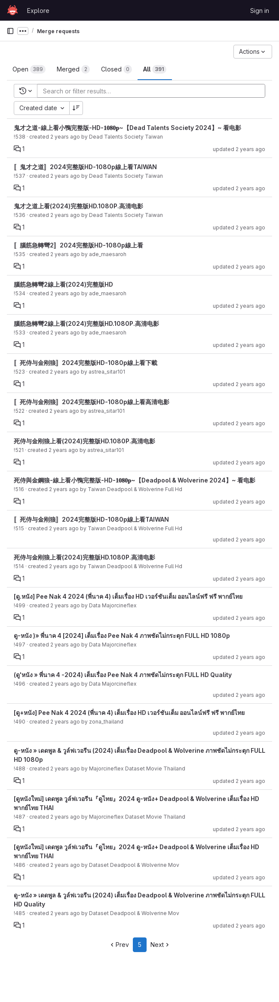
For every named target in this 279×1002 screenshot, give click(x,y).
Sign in (259, 10)
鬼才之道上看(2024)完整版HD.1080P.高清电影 (78, 206)
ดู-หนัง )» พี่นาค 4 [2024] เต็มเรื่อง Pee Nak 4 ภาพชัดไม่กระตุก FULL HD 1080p (122, 635)
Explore (38, 10)
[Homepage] (12, 10)
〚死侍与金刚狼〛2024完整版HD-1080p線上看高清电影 (91, 401)
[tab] (29, 69)
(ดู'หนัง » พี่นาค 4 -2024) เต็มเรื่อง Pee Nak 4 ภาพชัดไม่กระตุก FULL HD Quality (123, 674)
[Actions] (252, 52)
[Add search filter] (154, 90)
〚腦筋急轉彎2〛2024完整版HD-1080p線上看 (78, 245)
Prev (119, 944)
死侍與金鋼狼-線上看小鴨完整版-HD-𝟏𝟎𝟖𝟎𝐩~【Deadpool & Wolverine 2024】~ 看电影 (134, 480)
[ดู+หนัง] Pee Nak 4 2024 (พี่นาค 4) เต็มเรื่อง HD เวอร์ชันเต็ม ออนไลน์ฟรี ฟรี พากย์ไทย (129, 712)
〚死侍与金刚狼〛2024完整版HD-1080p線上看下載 (85, 362)
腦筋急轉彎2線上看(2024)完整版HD (63, 284)
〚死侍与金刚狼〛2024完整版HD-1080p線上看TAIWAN (91, 519)
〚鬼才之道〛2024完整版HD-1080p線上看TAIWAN (85, 166)
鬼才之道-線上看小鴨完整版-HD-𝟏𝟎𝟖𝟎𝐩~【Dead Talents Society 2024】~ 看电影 (127, 127)
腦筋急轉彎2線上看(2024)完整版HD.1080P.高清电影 (86, 323)
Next (160, 944)
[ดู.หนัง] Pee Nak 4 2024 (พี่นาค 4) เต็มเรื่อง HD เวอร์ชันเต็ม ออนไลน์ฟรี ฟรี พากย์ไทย (128, 596)
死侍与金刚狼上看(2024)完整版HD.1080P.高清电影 (84, 441)
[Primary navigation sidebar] (10, 31)
